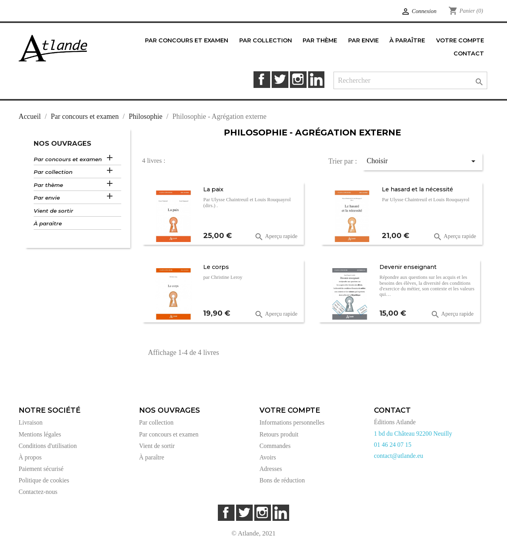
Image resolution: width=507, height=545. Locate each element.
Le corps (216, 267)
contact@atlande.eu (398, 455)
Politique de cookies (44, 480)
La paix (213, 189)
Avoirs (267, 457)
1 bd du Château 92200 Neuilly (413, 433)
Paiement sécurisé (41, 468)
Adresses (270, 468)
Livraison (30, 422)
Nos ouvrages (62, 143)
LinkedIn (316, 79)
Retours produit (278, 434)
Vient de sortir (53, 211)
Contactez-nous (38, 491)
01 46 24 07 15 (393, 444)
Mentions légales (40, 434)
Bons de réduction (282, 480)
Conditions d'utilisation (48, 445)
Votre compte (289, 410)
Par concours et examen (68, 159)
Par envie (47, 197)
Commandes (275, 445)
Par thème (48, 185)
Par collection (53, 172)
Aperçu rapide (275, 237)
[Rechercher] (410, 81)
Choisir (422, 161)
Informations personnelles (291, 422)
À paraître (48, 223)
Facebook (262, 79)
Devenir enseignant (407, 267)
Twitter (280, 79)
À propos (30, 457)
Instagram (298, 79)
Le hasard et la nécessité (417, 189)
